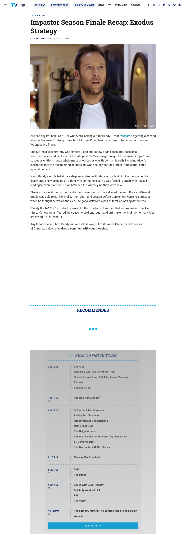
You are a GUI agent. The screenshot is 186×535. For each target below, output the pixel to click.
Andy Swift (41, 38)
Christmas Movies (84, 5)
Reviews (135, 5)
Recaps (41, 15)
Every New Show (59, 5)
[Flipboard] (164, 5)
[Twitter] (153, 5)
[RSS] (179, 5)
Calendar (40, 5)
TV (109, 5)
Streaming (121, 5)
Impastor (125, 136)
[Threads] (159, 5)
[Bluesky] (174, 5)
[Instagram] (169, 5)
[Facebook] (148, 5)
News (101, 5)
